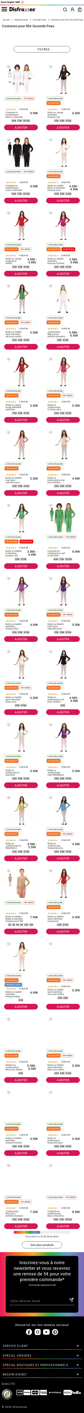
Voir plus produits (42, 1245)
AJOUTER (21, 127)
